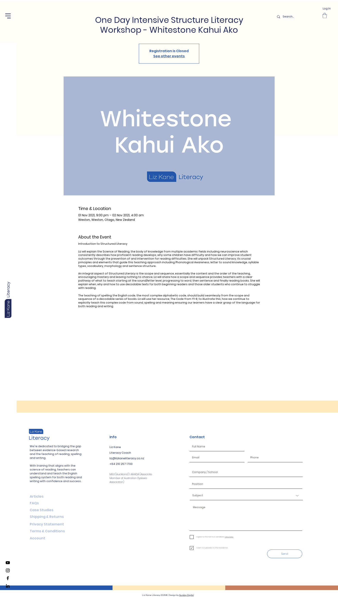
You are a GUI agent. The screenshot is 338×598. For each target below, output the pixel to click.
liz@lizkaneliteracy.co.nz (127, 458)
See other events (169, 56)
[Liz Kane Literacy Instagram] (7, 570)
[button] (8, 16)
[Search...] (297, 16)
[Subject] (246, 495)
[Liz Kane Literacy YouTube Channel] (7, 562)
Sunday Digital (186, 595)
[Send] (284, 554)
